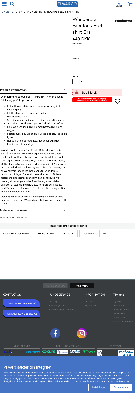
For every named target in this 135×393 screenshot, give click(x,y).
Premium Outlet (121, 309)
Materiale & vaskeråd (14, 210)
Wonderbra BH (45, 233)
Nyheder (117, 301)
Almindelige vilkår (57, 305)
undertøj (8, 11)
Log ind (119, 6)
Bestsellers (118, 305)
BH (104, 233)
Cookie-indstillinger (123, 321)
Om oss (88, 301)
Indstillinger (99, 387)
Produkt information (13, 90)
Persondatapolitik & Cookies (62, 309)
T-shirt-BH (88, 233)
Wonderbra (68, 233)
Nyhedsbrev (90, 305)
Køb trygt (52, 301)
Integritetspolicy (121, 381)
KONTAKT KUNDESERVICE (21, 313)
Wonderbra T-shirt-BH (16, 233)
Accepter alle (121, 387)
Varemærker (119, 313)
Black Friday (119, 317)
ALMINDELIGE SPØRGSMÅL (21, 303)
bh (21, 11)
